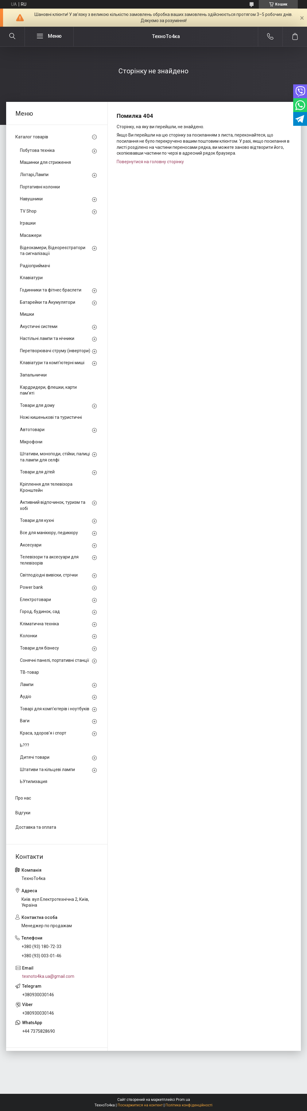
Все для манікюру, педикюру (49, 532)
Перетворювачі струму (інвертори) (55, 350)
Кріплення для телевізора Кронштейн (46, 487)
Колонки (28, 635)
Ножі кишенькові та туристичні (51, 417)
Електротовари (35, 599)
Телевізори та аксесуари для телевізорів (49, 559)
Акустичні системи (38, 326)
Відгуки (22, 812)
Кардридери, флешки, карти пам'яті (48, 390)
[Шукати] (12, 36)
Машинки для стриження (45, 162)
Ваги (24, 720)
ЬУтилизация (33, 781)
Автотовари (32, 429)
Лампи (26, 684)
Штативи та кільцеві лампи (47, 769)
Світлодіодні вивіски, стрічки (49, 575)
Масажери (30, 235)
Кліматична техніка (39, 623)
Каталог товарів (31, 136)
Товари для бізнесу (39, 648)
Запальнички (33, 374)
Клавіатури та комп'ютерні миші (52, 362)
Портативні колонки (40, 186)
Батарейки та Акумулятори (47, 302)
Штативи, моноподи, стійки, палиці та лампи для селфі (55, 456)
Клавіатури (31, 277)
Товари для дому (37, 405)
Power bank (31, 587)
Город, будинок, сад (40, 611)
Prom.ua (183, 1099)
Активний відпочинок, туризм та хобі (52, 505)
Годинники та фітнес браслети (50, 289)
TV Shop (28, 211)
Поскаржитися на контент (140, 1105)
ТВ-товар (29, 672)
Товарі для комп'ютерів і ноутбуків (54, 708)
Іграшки (28, 223)
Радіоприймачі (35, 265)
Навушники (31, 198)
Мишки (27, 314)
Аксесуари (30, 544)
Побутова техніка (37, 150)
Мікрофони (31, 441)
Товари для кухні (37, 520)
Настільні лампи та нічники (47, 338)
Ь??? (24, 745)
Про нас (23, 798)
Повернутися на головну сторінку (150, 161)
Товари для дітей (37, 471)
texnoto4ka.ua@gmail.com (48, 976)
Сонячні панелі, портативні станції (54, 660)
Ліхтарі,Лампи (34, 174)
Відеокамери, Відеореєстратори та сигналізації (52, 250)
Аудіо (25, 696)
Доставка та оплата (35, 827)
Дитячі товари (34, 757)
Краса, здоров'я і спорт (43, 733)
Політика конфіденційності (188, 1105)
